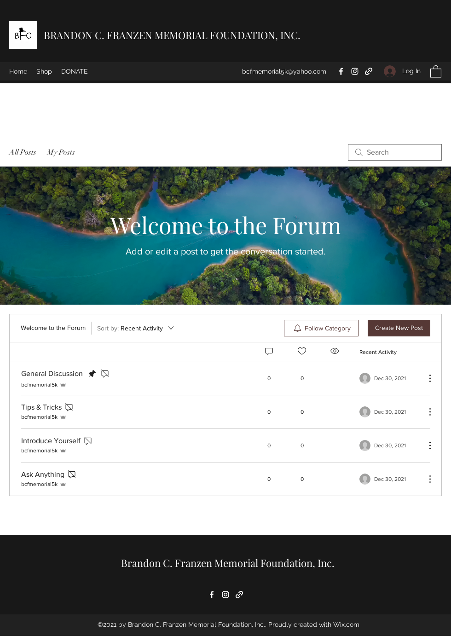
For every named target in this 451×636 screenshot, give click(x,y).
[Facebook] (341, 71)
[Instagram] (354, 71)
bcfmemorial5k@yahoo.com (284, 71)
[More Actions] (425, 378)
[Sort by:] (136, 328)
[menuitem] (321, 328)
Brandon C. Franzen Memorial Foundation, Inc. (228, 563)
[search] (395, 152)
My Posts (61, 152)
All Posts (22, 152)
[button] (435, 71)
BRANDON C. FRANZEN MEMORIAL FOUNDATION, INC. (172, 35)
